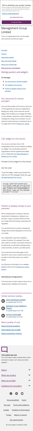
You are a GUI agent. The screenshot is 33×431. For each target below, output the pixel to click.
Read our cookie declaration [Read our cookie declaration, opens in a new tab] (10, 11)
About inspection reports (11, 333)
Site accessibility (13, 400)
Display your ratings (22, 124)
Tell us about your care (9, 355)
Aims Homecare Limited (15, 299)
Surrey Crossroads (13, 314)
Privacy (8, 415)
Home (24, 400)
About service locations (10, 326)
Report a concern (20, 415)
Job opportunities (16, 420)
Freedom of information (21, 410)
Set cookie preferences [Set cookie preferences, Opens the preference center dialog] (16, 15)
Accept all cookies (16, 20)
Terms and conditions (21, 405)
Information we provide (11, 329)
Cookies (6, 410)
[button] (16, 370)
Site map (7, 405)
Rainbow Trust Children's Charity (16, 307)
